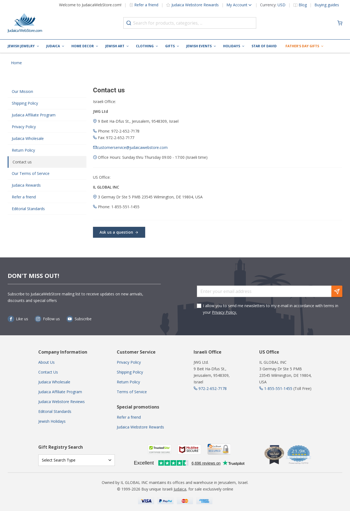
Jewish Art (114, 46)
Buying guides (326, 4)
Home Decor (82, 46)
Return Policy (23, 150)
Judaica (53, 46)
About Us (46, 362)
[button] (235, 5)
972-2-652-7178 (213, 388)
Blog (303, 4)
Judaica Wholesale (28, 138)
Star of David (264, 46)
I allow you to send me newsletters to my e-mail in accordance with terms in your (270, 309)
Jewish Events (199, 46)
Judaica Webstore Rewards (195, 4)
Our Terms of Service (30, 173)
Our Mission (22, 91)
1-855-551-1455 (278, 388)
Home (16, 62)
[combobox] (189, 23)
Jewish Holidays (52, 421)
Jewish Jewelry (21, 46)
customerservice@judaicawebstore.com (132, 147)
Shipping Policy (25, 103)
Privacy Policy (24, 126)
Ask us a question (119, 232)
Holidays (231, 46)
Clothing (145, 46)
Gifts (170, 46)
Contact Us (48, 372)
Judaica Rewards (26, 185)
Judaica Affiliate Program (34, 115)
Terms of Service (132, 391)
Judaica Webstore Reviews (61, 401)
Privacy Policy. (224, 312)
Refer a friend (146, 4)
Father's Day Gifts (302, 46)
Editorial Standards (28, 208)
